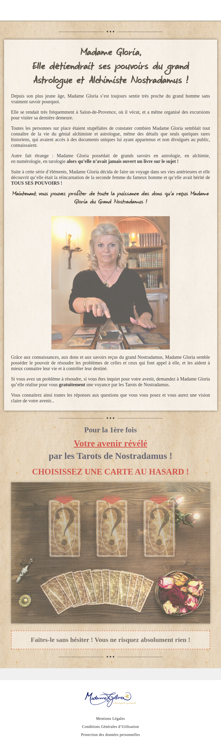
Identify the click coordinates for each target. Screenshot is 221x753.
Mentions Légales (110, 719)
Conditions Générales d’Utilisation (110, 727)
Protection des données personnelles (110, 735)
